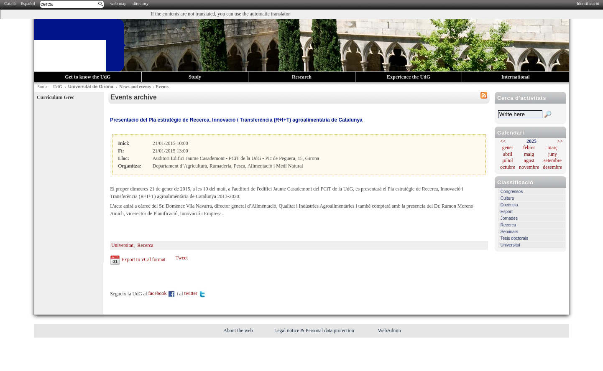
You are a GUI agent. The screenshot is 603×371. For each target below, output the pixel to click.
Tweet (182, 258)
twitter (195, 293)
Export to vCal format (143, 259)
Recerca (508, 225)
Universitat (510, 245)
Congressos (512, 191)
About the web (238, 330)
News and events (135, 86)
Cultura (507, 198)
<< (503, 141)
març (552, 147)
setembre (553, 160)
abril (507, 154)
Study (195, 77)
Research (302, 77)
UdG (57, 86)
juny (552, 154)
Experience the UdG (408, 77)
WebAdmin (389, 330)
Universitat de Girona (90, 86)
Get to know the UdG (87, 77)
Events (162, 86)
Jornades (509, 218)
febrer (529, 147)
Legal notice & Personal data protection (314, 330)
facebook (162, 293)
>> (560, 141)
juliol (507, 160)
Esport (507, 211)
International (515, 77)
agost (529, 160)
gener (508, 147)
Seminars (509, 231)
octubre (507, 167)
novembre (529, 167)
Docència (509, 205)
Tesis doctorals (514, 238)
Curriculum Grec (55, 97)
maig (529, 154)
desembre (552, 167)
